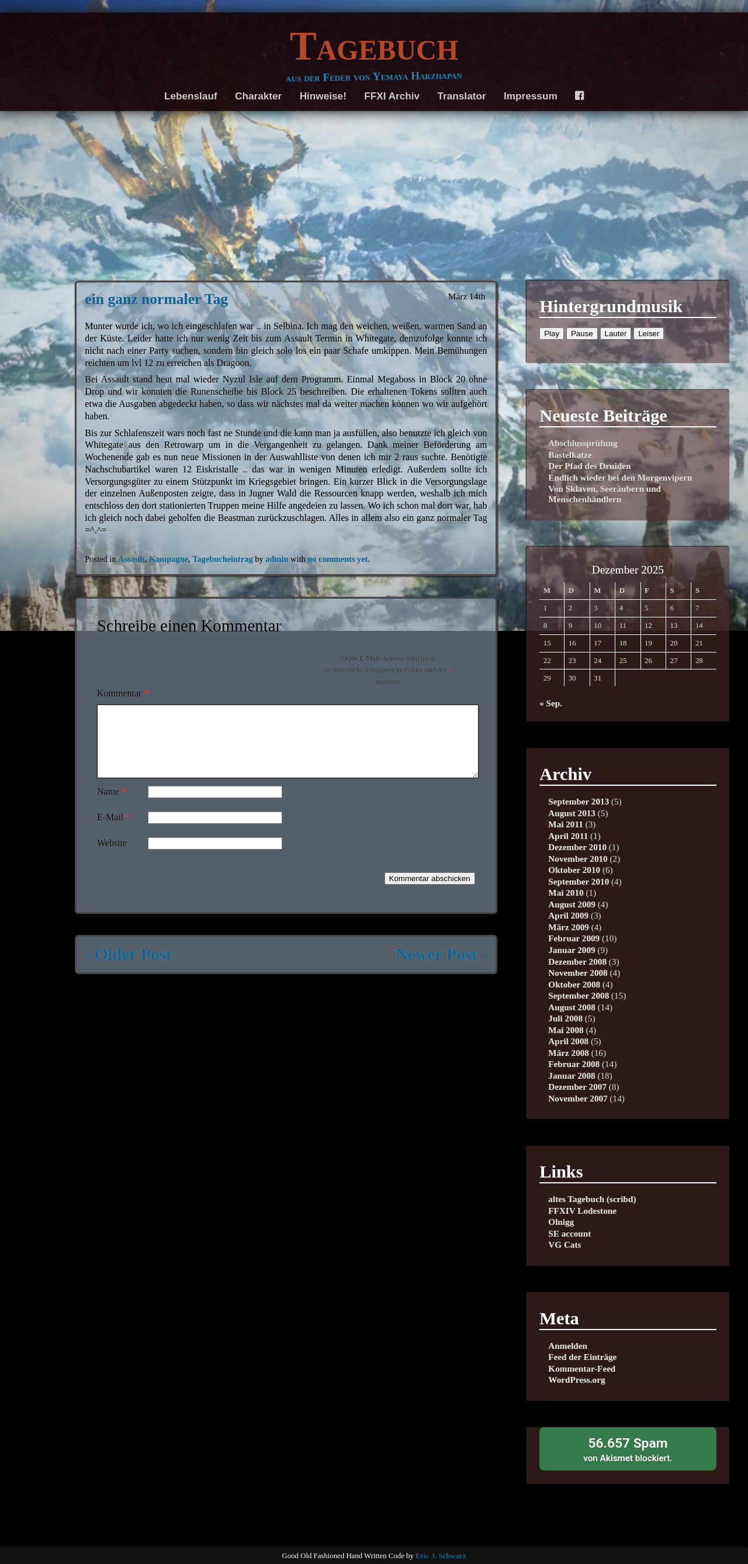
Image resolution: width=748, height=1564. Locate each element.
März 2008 (568, 1053)
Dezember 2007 (577, 1087)
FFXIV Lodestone (582, 1211)
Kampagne (168, 559)
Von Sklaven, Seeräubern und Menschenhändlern (604, 494)
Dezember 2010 (577, 847)
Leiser (648, 333)
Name (111, 805)
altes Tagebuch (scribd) (592, 1199)
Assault (131, 559)
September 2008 (578, 995)
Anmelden (567, 1346)
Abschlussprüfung (582, 443)
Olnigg (561, 1222)
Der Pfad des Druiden (589, 466)
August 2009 (571, 904)
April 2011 (568, 836)
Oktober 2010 (574, 870)
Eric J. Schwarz (440, 1556)
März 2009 (568, 927)
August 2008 (571, 1007)
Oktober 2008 (574, 984)
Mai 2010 (565, 892)
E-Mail (113, 831)
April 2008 (568, 1041)
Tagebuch (374, 46)
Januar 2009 (571, 950)
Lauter (616, 333)
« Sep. (550, 703)
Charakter (258, 96)
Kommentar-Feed (581, 1368)
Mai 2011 (565, 824)
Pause (582, 333)
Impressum (530, 96)
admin (276, 559)
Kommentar (122, 693)
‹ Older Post (128, 968)
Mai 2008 (565, 1030)
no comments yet (337, 559)
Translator (462, 96)
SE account (569, 1233)
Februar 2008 (574, 1064)
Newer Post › (441, 968)
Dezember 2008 (577, 961)
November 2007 (577, 1098)
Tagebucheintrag (222, 559)
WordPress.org (576, 1380)
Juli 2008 (565, 1018)
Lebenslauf (190, 96)
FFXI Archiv (392, 96)
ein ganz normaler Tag (156, 299)
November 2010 (577, 859)
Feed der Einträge (582, 1357)
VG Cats (564, 1244)
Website (112, 857)
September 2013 (578, 801)
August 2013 (571, 813)
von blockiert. (627, 1448)
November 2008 (577, 973)
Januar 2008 (571, 1075)
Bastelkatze (569, 455)
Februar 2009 (574, 938)
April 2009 (568, 915)
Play (551, 333)
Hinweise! (323, 96)
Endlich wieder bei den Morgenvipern (620, 477)
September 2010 (578, 881)
